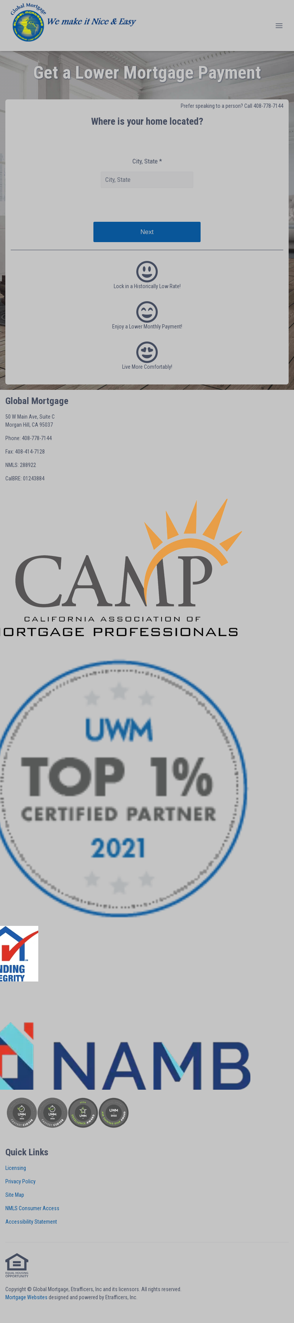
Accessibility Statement (31, 1222)
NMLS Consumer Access (32, 1208)
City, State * (147, 161)
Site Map (14, 1195)
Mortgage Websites (26, 1297)
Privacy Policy (20, 1181)
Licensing (15, 1168)
